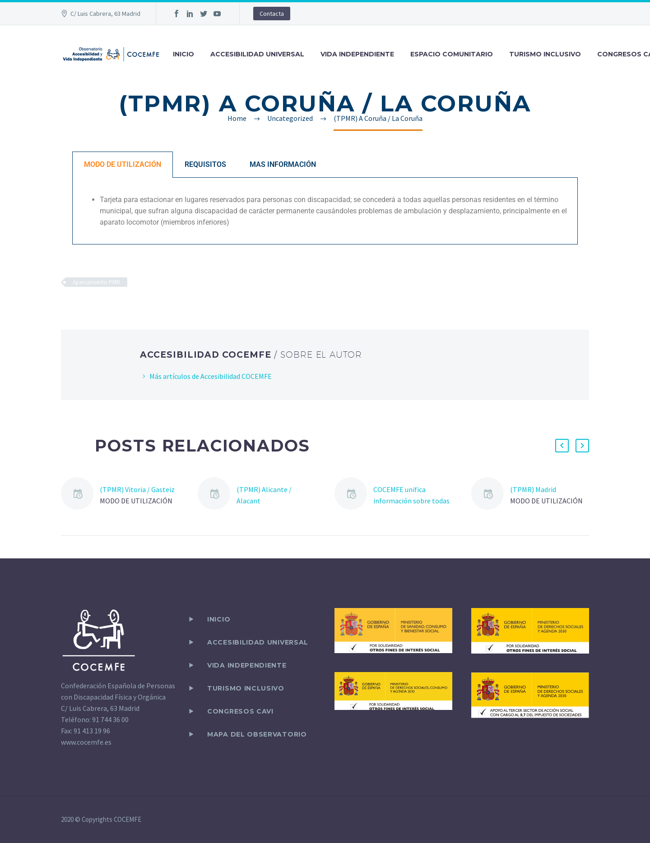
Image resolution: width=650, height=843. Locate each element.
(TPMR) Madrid (533, 489)
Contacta (272, 13)
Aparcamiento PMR (96, 282)
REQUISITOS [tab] (205, 164)
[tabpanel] (325, 211)
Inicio (218, 619)
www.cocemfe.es (86, 741)
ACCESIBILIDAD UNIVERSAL (257, 54)
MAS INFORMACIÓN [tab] (283, 164)
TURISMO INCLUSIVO (545, 54)
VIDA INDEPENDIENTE (357, 54)
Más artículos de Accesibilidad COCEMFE (210, 376)
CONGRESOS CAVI (240, 711)
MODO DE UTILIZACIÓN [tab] (122, 164)
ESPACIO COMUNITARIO (451, 54)
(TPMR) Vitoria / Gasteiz (137, 489)
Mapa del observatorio (257, 734)
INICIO (183, 54)
